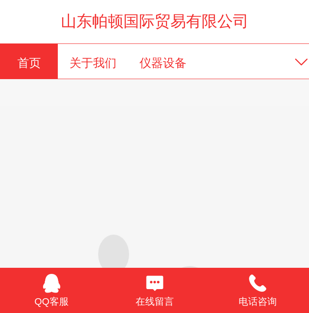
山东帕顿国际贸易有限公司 (155, 21)
